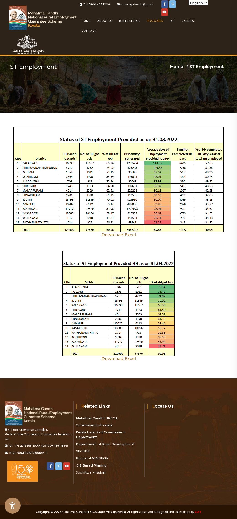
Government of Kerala (94, 425)
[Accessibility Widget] (13, 506)
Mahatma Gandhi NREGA (97, 418)
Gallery (187, 21)
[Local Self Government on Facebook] (164, 4)
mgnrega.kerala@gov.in (137, 4)
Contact (89, 30)
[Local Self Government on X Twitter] (172, 4)
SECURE (83, 451)
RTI (172, 21)
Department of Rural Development (105, 444)
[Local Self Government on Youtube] (164, 12)
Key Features (129, 21)
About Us (104, 21)
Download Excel (118, 234)
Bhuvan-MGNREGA (92, 458)
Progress (155, 21)
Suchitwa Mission (90, 472)
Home (86, 21)
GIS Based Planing (91, 465)
